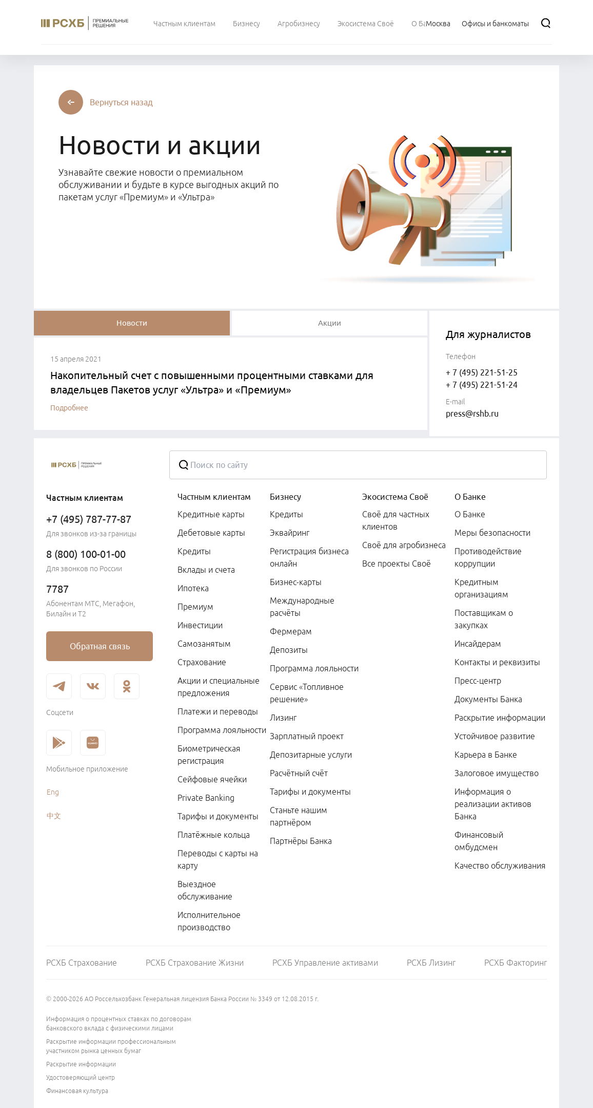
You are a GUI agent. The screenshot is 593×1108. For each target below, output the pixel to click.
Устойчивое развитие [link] (494, 736)
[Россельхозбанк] (99, 464)
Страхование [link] (201, 662)
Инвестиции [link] (200, 625)
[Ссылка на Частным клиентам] (184, 23)
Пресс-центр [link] (477, 680)
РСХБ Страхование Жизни (195, 962)
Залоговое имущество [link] (496, 773)
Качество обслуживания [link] (500, 865)
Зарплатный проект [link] (307, 736)
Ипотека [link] (193, 588)
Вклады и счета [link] (206, 569)
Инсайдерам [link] (477, 643)
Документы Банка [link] (488, 699)
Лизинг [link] (283, 717)
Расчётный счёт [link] (299, 773)
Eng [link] (53, 792)
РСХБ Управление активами (325, 962)
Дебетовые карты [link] (211, 532)
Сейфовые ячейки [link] (212, 779)
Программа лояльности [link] (221, 730)
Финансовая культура (77, 1090)
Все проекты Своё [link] (396, 563)
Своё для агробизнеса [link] (404, 545)
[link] (99, 646)
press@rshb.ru (472, 413)
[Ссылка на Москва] (438, 23)
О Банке (470, 496)
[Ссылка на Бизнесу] (246, 23)
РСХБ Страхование (81, 962)
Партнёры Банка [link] (301, 841)
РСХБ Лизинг (431, 962)
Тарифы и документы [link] (218, 816)
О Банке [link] (469, 514)
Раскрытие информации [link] (499, 717)
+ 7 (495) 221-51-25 (482, 372)
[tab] (132, 323)
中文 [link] (54, 816)
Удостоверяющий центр (80, 1077)
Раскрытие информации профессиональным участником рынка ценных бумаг (111, 1046)
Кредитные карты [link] (211, 514)
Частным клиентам (214, 496)
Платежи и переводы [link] (217, 711)
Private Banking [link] (205, 797)
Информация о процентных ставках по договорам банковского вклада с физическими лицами (118, 1023)
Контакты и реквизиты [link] (497, 662)
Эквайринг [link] (289, 532)
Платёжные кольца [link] (213, 834)
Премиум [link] (195, 606)
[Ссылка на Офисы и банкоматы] (495, 23)
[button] (121, 102)
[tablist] (132, 323)
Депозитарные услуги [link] (311, 754)
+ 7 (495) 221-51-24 (482, 384)
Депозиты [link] (289, 649)
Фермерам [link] (291, 631)
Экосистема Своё (395, 496)
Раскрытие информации (81, 1064)
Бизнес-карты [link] (296, 582)
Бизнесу (285, 496)
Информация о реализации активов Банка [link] (492, 804)
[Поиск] (546, 23)
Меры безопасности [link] (492, 532)
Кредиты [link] (194, 551)
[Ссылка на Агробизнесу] (299, 23)
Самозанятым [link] (204, 643)
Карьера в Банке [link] (485, 754)
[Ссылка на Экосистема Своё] (366, 23)
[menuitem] (184, 23)
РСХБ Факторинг (515, 962)
